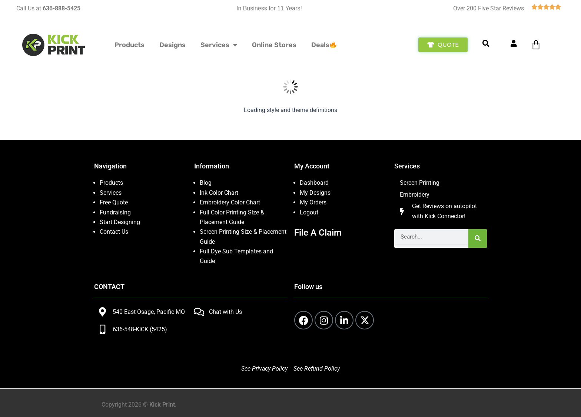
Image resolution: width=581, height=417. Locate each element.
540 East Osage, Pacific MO (149, 311)
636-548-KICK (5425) (140, 329)
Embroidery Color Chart (231, 202)
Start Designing (120, 222)
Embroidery (414, 194)
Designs (172, 45)
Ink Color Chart (219, 192)
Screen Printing (419, 182)
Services (218, 45)
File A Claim (318, 232)
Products (129, 45)
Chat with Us (225, 311)
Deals (323, 45)
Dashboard (314, 182)
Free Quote (114, 202)
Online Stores (274, 45)
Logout (309, 212)
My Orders (313, 202)
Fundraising (115, 212)
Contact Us (114, 231)
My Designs (315, 192)
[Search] (477, 238)
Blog (206, 182)
